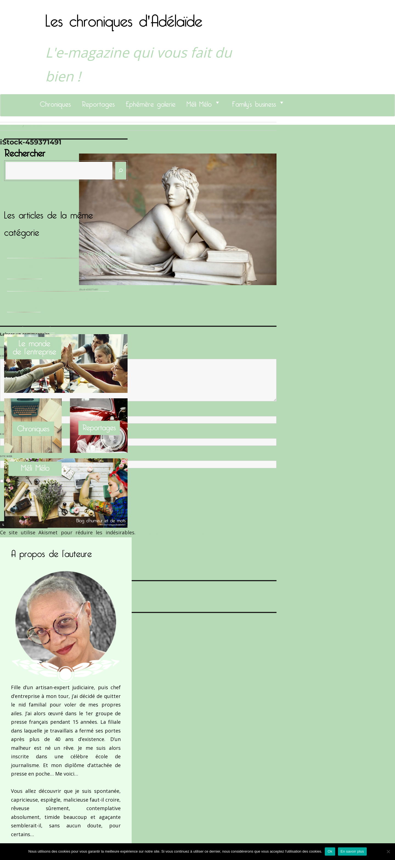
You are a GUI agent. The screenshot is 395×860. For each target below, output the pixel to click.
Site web (6, 456)
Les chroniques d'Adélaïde (123, 17)
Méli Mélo (199, 102)
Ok (330, 851)
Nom (4, 411)
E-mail (6, 434)
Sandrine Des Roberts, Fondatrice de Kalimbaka (63, 253)
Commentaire (11, 355)
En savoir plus (352, 851)
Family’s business (254, 102)
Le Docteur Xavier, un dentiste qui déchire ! (58, 286)
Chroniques (55, 102)
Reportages (98, 102)
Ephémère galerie (151, 102)
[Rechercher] (120, 171)
